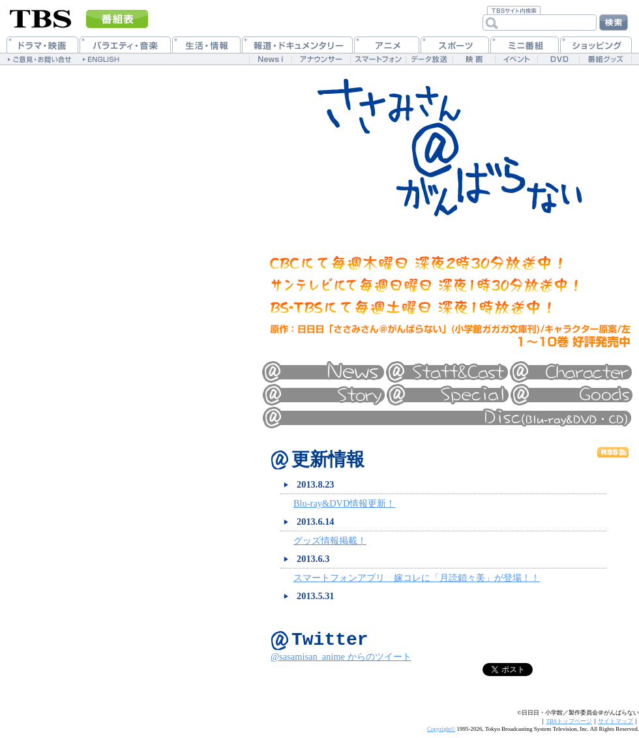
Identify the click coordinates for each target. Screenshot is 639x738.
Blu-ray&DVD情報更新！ (344, 504)
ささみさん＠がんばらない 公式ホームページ (450, 146)
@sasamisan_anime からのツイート (341, 662)
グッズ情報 (570, 394)
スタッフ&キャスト (447, 372)
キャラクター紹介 (570, 372)
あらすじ (323, 394)
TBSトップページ (569, 727)
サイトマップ (615, 727)
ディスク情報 (446, 417)
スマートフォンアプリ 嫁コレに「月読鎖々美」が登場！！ (416, 579)
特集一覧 (447, 394)
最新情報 (323, 372)
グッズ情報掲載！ (329, 542)
